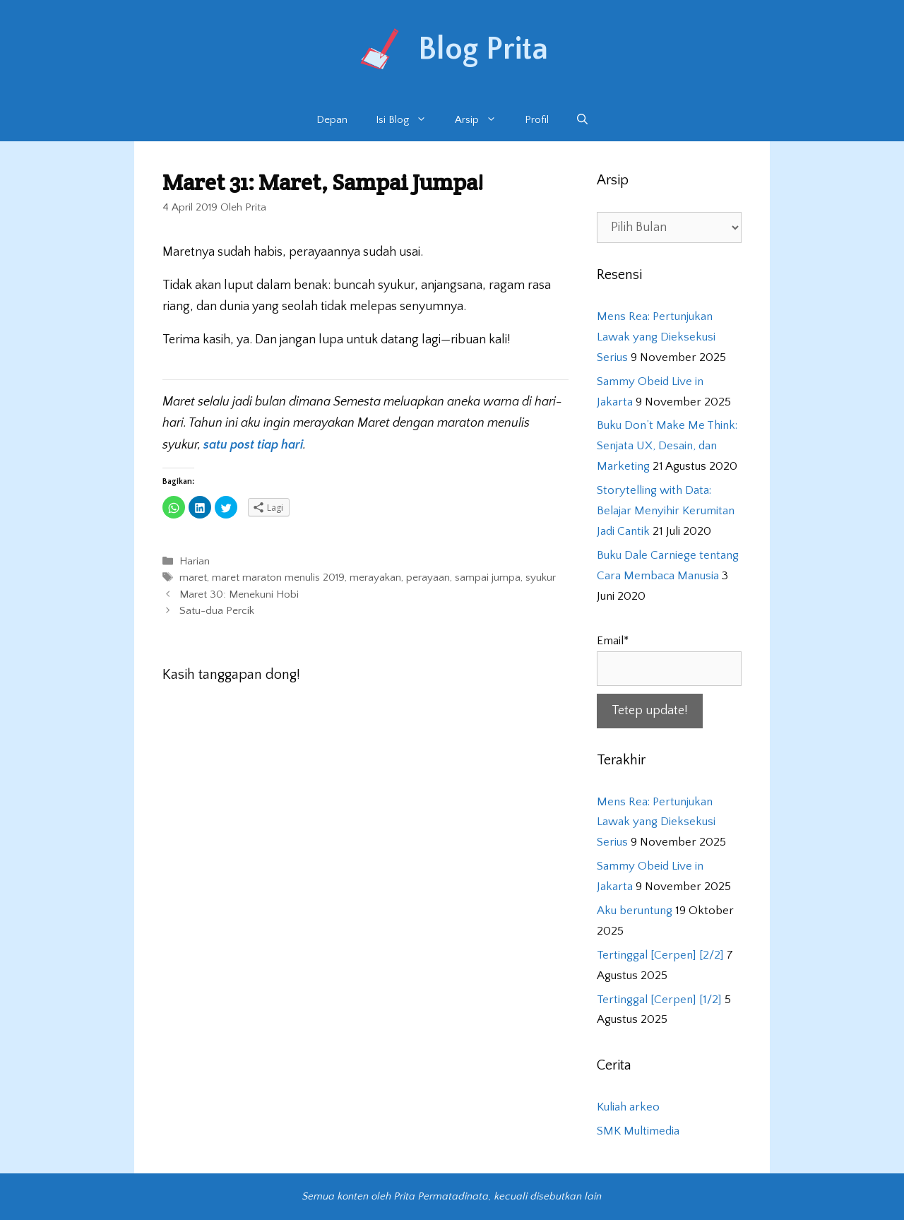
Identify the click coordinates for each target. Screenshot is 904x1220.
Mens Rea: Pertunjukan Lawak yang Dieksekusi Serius (656, 337)
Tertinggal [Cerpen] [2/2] (660, 955)
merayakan (375, 578)
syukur (540, 578)
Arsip (483, 120)
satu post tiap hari (253, 445)
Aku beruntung (634, 910)
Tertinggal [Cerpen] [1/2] (659, 999)
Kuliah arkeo (628, 1107)
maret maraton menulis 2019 (278, 578)
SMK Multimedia (638, 1131)
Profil (537, 120)
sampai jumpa (488, 578)
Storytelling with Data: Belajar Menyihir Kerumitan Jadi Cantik (665, 511)
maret (193, 578)
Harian (194, 562)
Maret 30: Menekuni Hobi (239, 594)
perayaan (428, 578)
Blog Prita (483, 49)
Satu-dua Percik (216, 611)
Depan (331, 120)
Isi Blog (408, 120)
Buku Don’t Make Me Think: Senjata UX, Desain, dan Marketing (667, 446)
